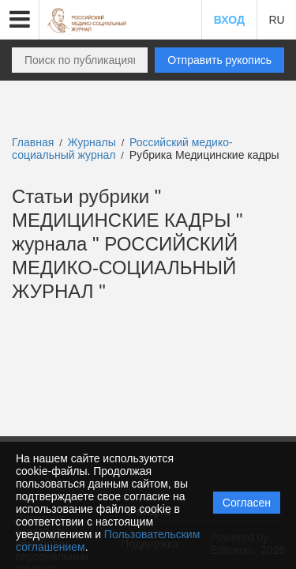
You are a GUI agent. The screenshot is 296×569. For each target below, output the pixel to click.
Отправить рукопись (219, 60)
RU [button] (276, 19)
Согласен (247, 502)
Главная (33, 142)
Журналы (92, 142)
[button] (19, 20)
